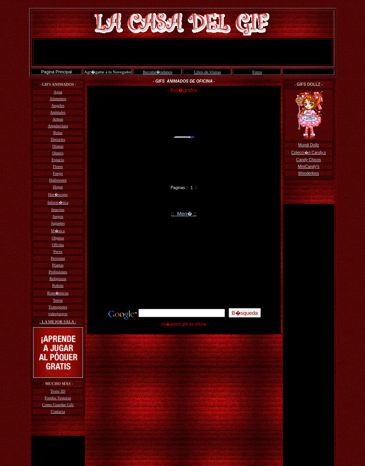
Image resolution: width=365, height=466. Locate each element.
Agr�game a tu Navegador (107, 72)
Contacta (58, 411)
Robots (57, 285)
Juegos (57, 216)
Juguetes (58, 223)
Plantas (58, 265)
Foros (257, 72)
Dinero (57, 153)
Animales (57, 112)
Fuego (58, 173)
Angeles (58, 105)
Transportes (58, 307)
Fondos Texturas (58, 398)
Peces (58, 251)
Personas (58, 258)
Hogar (58, 187)
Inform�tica (57, 202)
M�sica (58, 231)
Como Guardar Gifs (57, 405)
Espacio (57, 160)
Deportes (58, 139)
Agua (57, 92)
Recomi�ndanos (157, 72)
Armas (58, 119)
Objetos (57, 238)
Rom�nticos (57, 293)
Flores (58, 166)
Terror (58, 300)
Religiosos (57, 278)
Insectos (58, 209)
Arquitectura (58, 126)
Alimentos (57, 99)
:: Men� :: (184, 214)
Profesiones (58, 272)
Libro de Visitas (207, 72)
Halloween (57, 180)
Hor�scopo (58, 194)
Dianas (57, 146)
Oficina (58, 245)
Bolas (58, 132)
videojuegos (57, 314)
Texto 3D (57, 391)
